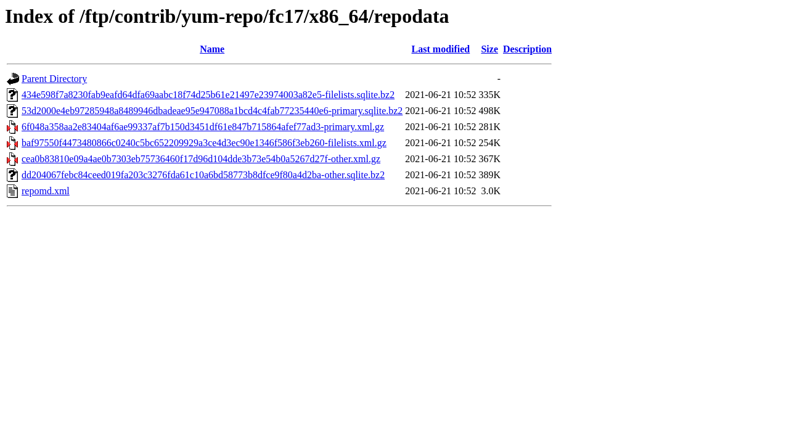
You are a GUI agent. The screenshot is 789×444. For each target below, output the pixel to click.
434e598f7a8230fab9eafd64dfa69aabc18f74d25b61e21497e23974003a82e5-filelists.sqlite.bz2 (208, 94)
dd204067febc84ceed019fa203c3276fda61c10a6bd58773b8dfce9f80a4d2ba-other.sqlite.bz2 (203, 175)
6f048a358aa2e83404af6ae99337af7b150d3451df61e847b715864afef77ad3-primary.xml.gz (203, 126)
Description (527, 49)
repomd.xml (46, 191)
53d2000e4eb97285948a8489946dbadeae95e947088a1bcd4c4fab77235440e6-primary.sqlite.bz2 (212, 110)
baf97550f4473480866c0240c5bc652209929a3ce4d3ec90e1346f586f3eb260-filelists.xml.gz (204, 143)
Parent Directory (54, 78)
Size (489, 49)
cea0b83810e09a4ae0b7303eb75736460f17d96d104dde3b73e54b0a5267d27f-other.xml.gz (201, 159)
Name (212, 49)
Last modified (441, 49)
